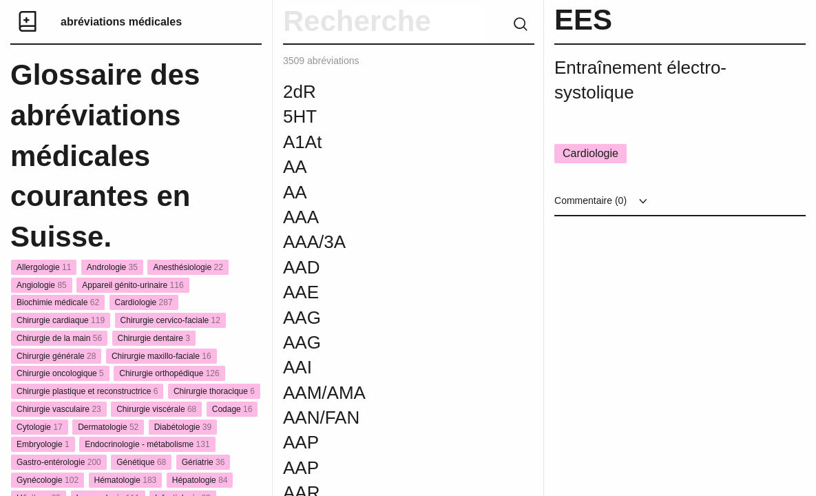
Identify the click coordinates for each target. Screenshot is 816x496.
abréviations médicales (121, 22)
